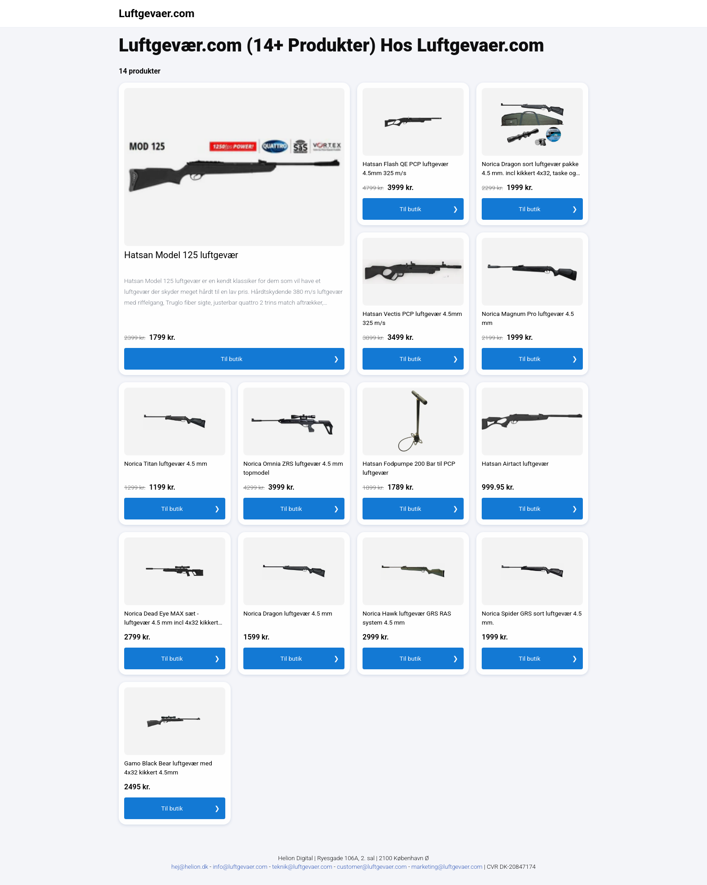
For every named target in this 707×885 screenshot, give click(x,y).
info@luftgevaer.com (241, 866)
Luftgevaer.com (157, 13)
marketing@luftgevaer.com (447, 866)
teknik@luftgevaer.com (303, 866)
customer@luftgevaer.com (372, 866)
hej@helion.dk (190, 866)
